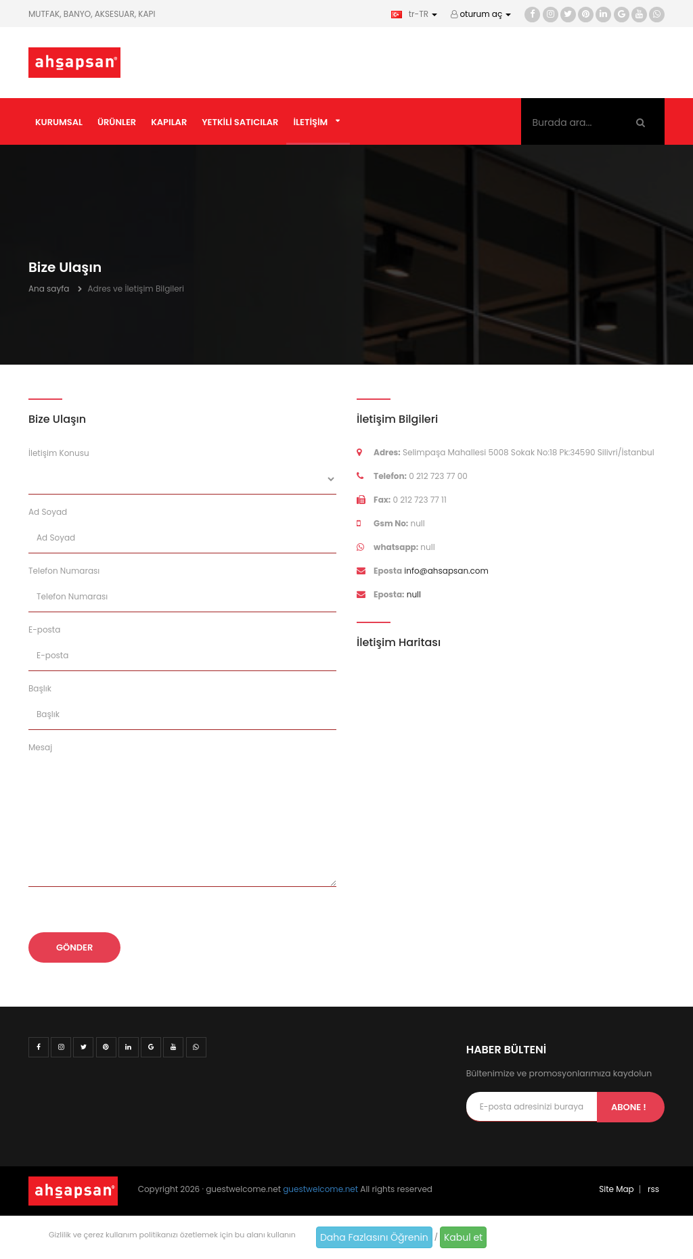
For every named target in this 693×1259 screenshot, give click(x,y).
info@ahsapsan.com (446, 570)
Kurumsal (59, 122)
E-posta (44, 629)
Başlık (39, 688)
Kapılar (169, 122)
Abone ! (628, 1107)
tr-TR (414, 14)
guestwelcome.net (320, 1189)
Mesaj (40, 747)
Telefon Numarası (63, 570)
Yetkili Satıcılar (240, 122)
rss (653, 1189)
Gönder (74, 947)
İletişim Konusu (58, 453)
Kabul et (463, 1237)
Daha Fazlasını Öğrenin (374, 1237)
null (414, 594)
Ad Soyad (47, 512)
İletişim (310, 122)
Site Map (616, 1189)
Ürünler (116, 122)
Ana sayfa (48, 288)
